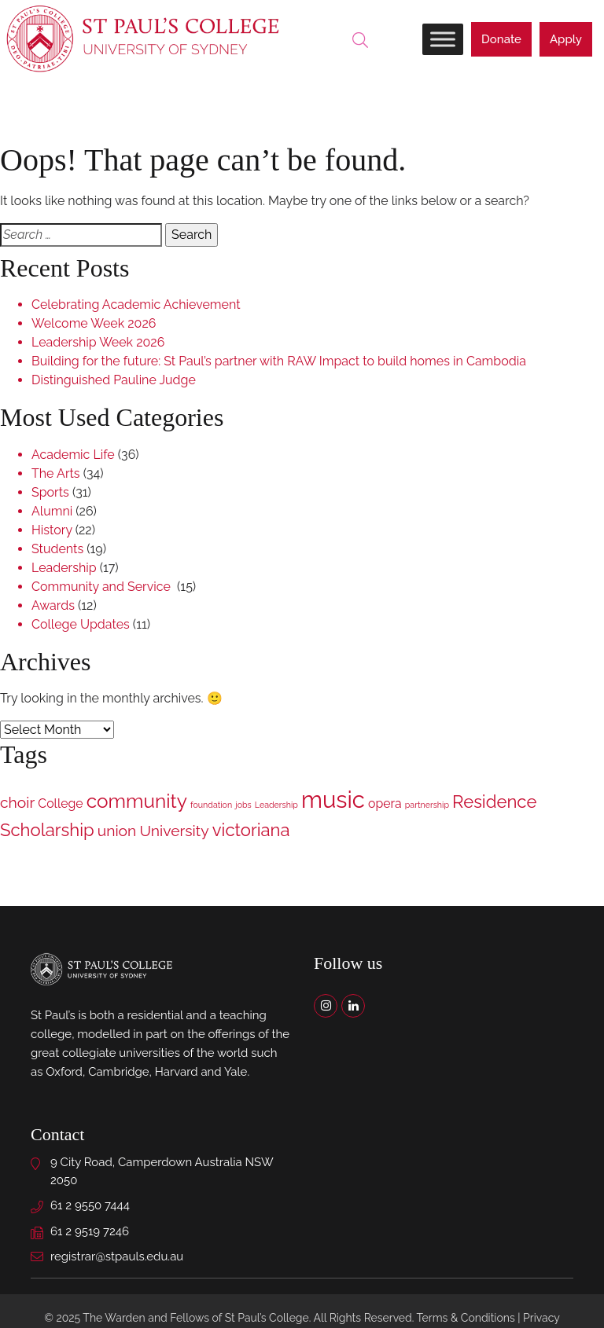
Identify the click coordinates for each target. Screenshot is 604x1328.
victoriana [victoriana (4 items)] (251, 830)
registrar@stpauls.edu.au (116, 1256)
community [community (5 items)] (137, 801)
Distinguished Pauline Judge (113, 379)
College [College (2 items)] (60, 803)
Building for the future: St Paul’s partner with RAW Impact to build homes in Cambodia (278, 361)
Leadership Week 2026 (97, 342)
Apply (566, 39)
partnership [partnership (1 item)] (427, 804)
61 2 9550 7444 (90, 1205)
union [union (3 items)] (117, 831)
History (51, 530)
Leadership (64, 567)
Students (57, 548)
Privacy (541, 1317)
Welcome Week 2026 (93, 323)
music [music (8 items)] (333, 799)
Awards (53, 605)
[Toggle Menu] (442, 38)
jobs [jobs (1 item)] (243, 804)
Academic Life (73, 454)
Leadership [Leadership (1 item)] (276, 804)
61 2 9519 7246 (89, 1231)
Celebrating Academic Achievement (136, 304)
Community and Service (102, 586)
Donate (501, 39)
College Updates (80, 624)
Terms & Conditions (466, 1317)
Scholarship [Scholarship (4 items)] (47, 830)
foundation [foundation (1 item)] (211, 804)
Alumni (51, 511)
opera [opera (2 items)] (385, 803)
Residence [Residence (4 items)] (494, 801)
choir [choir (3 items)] (17, 803)
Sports (50, 492)
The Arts (55, 473)
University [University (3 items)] (173, 831)
